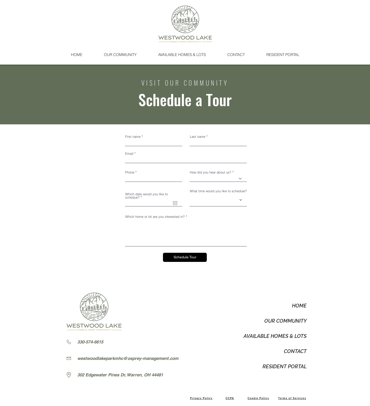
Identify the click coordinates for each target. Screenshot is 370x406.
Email (129, 153)
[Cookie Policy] (258, 398)
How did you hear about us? (210, 172)
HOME (299, 306)
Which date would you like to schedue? (146, 195)
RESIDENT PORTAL (285, 366)
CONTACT (295, 351)
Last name (197, 136)
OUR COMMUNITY (285, 321)
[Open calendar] (175, 203)
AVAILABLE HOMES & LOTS (275, 336)
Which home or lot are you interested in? (155, 216)
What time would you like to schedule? (218, 191)
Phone (129, 172)
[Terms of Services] (292, 398)
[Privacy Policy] (201, 398)
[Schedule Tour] (185, 257)
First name (133, 136)
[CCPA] (229, 398)
